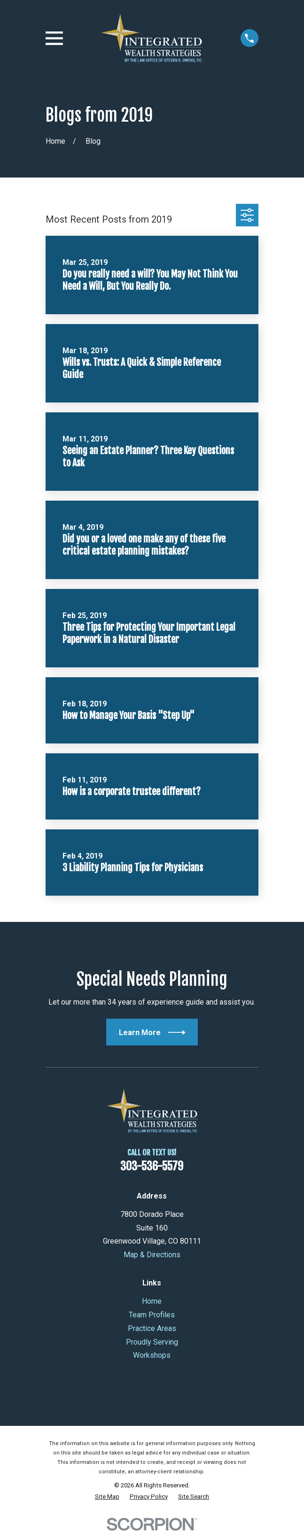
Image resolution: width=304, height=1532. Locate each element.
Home (152, 1301)
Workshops (152, 1355)
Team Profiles (152, 1314)
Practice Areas (152, 1328)
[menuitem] (107, 1496)
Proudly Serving (152, 1342)
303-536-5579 (151, 1166)
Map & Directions (152, 1254)
